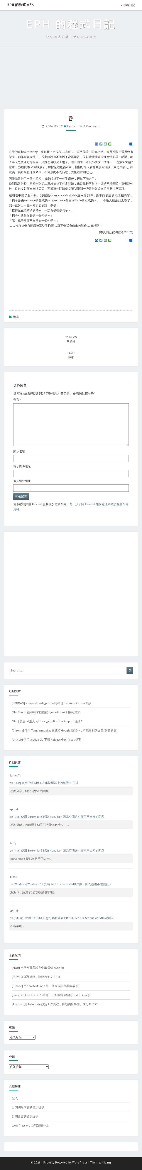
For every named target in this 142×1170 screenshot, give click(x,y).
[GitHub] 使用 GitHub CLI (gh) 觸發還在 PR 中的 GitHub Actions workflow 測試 (63, 918)
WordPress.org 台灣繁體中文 (30, 1125)
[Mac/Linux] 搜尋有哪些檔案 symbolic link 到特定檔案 (46, 712)
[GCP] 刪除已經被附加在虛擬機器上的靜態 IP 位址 (46, 783)
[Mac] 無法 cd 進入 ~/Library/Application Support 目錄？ (47, 721)
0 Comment (91, 126)
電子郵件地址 (22, 466)
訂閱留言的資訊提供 (25, 1116)
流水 (16, 317)
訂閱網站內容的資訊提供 (28, 1107)
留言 (17, 400)
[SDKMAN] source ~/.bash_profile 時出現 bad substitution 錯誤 (51, 703)
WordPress (80, 1162)
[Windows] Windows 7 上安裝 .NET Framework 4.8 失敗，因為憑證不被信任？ (62, 884)
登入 (15, 1098)
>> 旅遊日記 (128, 5)
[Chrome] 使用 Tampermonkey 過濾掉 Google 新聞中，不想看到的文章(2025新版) (64, 730)
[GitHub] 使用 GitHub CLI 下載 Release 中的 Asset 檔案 (46, 739)
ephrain (73, 126)
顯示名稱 (19, 451)
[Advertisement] (71, 81)
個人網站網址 (22, 481)
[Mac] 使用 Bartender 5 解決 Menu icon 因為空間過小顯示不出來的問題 (58, 816)
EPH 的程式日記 (20, 4)
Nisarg (106, 1162)
